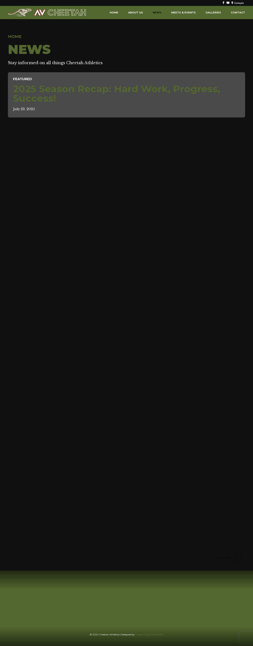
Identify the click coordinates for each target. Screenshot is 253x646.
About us (135, 12)
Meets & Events (183, 12)
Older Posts (224, 557)
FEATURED (22, 79)
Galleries (213, 12)
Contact (238, 12)
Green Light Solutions (149, 634)
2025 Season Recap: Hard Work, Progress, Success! (116, 93)
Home (114, 12)
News (157, 12)
